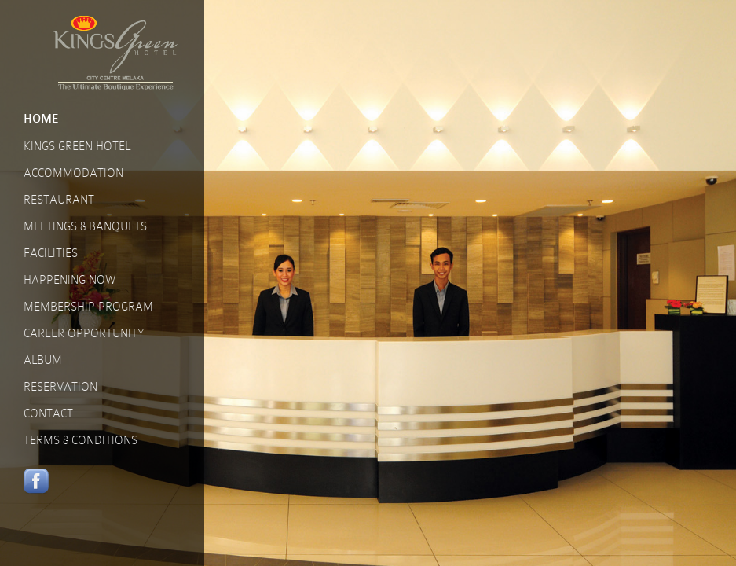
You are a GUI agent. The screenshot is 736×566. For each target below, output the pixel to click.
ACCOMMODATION (73, 173)
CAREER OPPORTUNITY (84, 333)
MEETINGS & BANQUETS (85, 226)
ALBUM (43, 360)
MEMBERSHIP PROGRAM (88, 306)
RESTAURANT (59, 199)
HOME (41, 119)
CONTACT (48, 413)
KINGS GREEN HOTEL (77, 146)
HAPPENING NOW (69, 280)
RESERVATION (60, 386)
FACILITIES (51, 253)
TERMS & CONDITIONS (80, 440)
